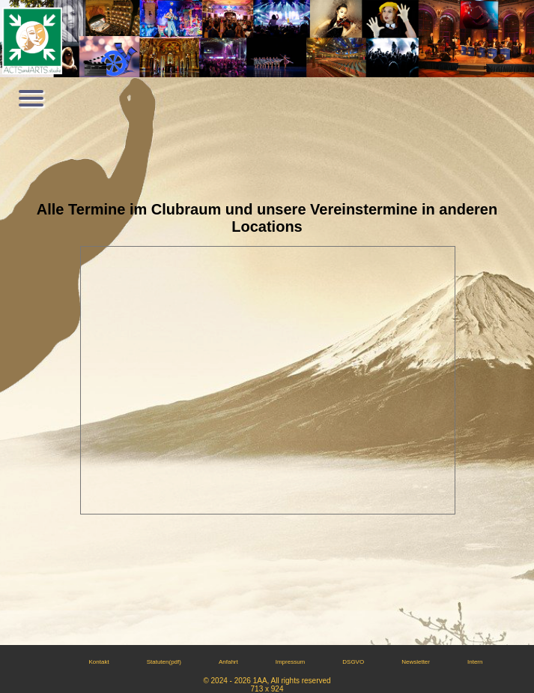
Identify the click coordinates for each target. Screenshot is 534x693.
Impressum (291, 661)
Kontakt (99, 661)
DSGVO (353, 661)
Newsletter (415, 661)
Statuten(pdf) (164, 661)
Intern (474, 661)
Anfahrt (228, 661)
